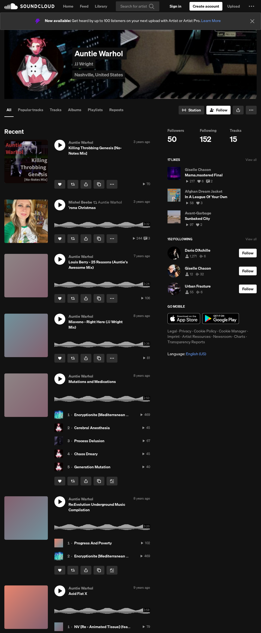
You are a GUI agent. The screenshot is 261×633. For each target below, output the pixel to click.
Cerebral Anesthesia (92, 428)
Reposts (116, 110)
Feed (84, 6)
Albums (74, 110)
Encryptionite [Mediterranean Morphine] (109, 415)
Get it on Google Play (220, 318)
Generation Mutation (92, 467)
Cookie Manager (232, 331)
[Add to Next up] (112, 481)
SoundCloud (29, 6)
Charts (239, 336)
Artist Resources (196, 336)
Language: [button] (186, 354)
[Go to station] (191, 110)
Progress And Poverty (93, 543)
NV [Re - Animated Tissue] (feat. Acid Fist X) (112, 627)
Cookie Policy (205, 331)
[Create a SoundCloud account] (205, 6)
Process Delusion (89, 441)
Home (68, 6)
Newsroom (222, 336)
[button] (251, 6)
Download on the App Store (183, 318)
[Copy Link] (99, 184)
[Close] (252, 21)
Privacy (185, 331)
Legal (172, 331)
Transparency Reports (186, 342)
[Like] (59, 184)
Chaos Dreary (86, 454)
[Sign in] (175, 6)
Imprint (173, 336)
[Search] (137, 6)
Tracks (55, 110)
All (9, 110)
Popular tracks (30, 110)
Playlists (95, 110)
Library (101, 6)
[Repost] (72, 184)
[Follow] (218, 110)
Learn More (211, 21)
